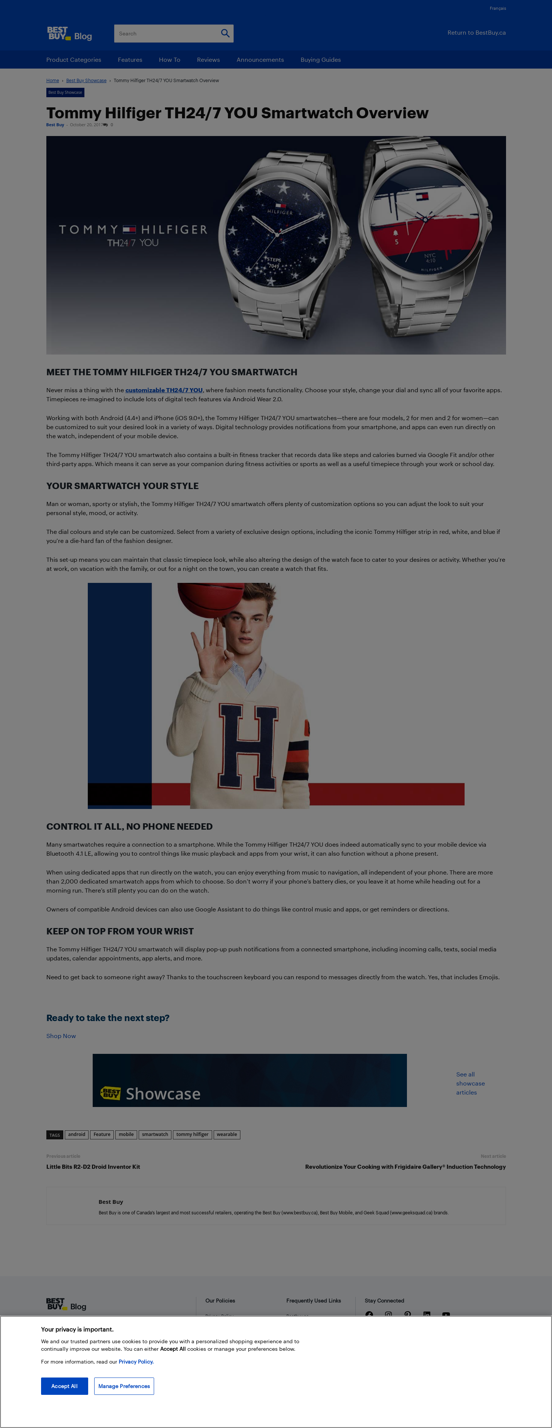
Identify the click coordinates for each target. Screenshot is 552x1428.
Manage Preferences (124, 1386)
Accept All (64, 1386)
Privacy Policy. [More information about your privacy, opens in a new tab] (136, 1361)
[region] (276, 1372)
